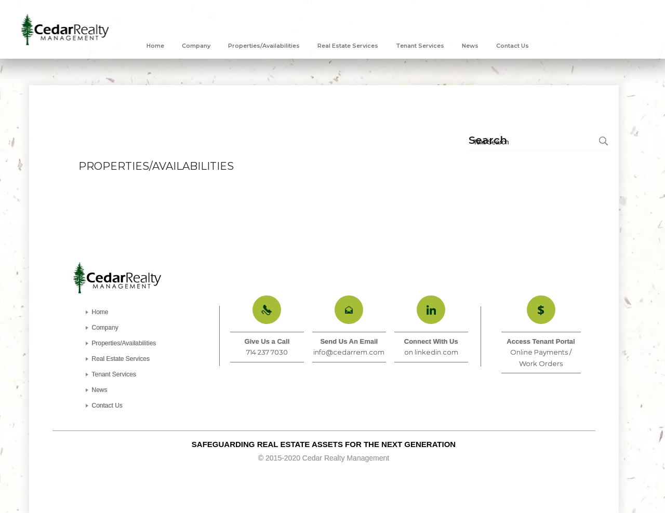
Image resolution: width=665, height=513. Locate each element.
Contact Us (107, 405)
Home (100, 312)
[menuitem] (155, 46)
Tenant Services (114, 374)
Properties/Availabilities (124, 343)
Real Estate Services (121, 358)
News (100, 390)
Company (105, 327)
